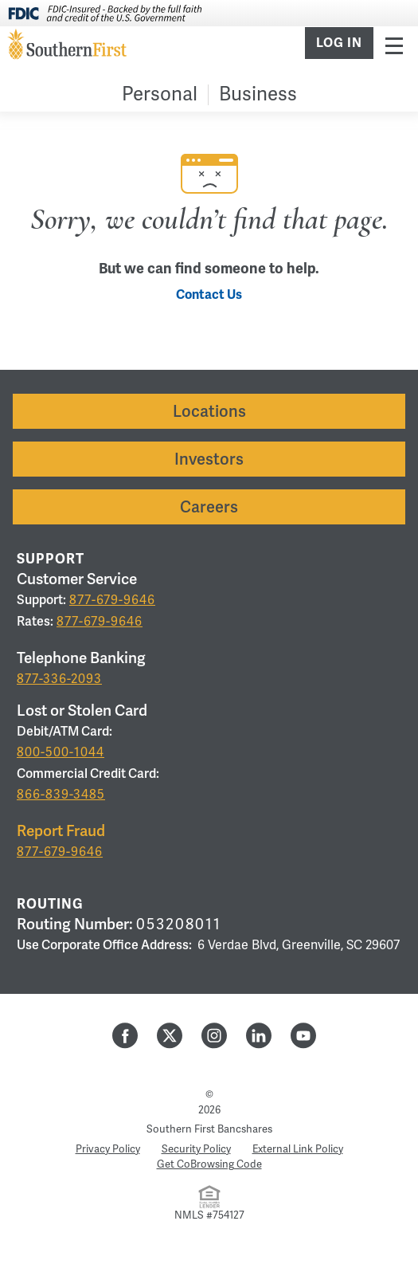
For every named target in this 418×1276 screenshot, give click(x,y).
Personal (159, 94)
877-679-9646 (112, 600)
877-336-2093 (59, 679)
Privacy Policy (108, 1149)
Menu (394, 45)
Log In (339, 43)
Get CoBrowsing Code (209, 1164)
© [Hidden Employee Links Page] (209, 1094)
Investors (209, 459)
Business (258, 94)
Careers (209, 507)
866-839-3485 (61, 795)
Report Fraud (61, 831)
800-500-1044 (60, 752)
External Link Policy (297, 1149)
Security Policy (196, 1149)
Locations (209, 411)
